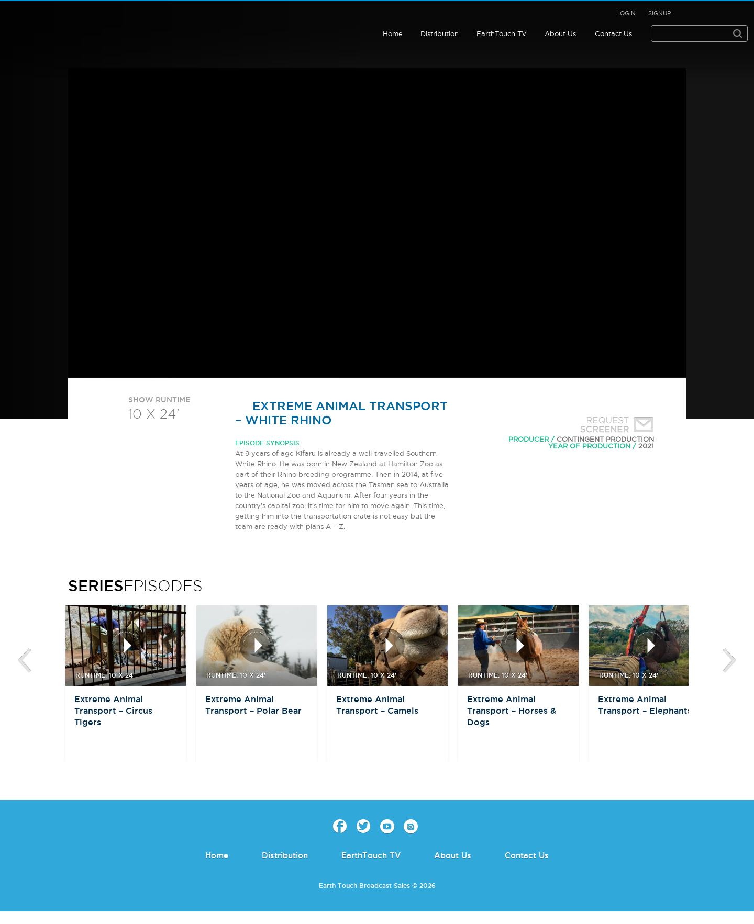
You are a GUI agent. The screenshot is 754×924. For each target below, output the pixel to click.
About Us (560, 33)
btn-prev (24, 660)
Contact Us (613, 33)
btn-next (729, 660)
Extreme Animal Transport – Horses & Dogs (511, 710)
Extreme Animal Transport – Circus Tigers (113, 710)
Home (393, 33)
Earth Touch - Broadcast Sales (76, 23)
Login (626, 13)
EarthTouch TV (501, 33)
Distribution (439, 33)
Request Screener (614, 426)
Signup (659, 13)
